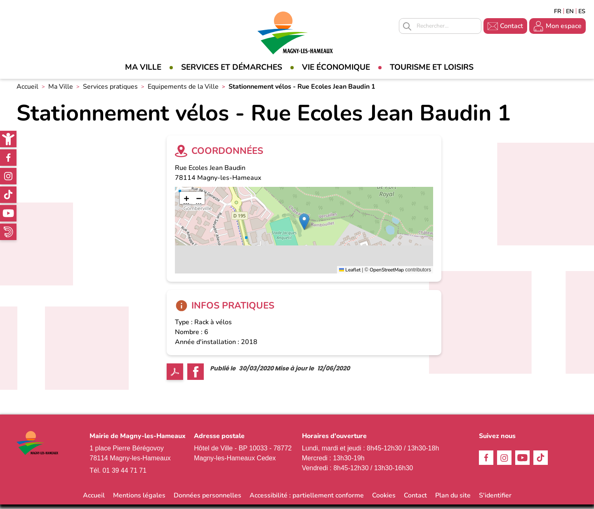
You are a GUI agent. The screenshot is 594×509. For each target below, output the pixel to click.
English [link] (570, 11)
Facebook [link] (8, 157)
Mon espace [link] (564, 26)
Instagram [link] (8, 176)
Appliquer (407, 26)
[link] (8, 139)
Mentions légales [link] (139, 499)
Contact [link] (511, 26)
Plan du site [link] (453, 499)
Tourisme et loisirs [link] (432, 67)
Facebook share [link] (195, 376)
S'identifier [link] (495, 499)
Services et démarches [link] (231, 67)
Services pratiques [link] (110, 91)
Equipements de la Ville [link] (183, 91)
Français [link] (557, 11)
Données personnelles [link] (207, 499)
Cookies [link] (384, 499)
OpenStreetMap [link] (387, 274)
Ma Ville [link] (143, 67)
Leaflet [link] (350, 274)
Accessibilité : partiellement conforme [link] (307, 499)
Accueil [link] (27, 91)
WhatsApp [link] (8, 232)
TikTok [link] (8, 194)
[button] (304, 225)
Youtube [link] (8, 213)
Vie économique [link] (336, 67)
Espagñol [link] (582, 11)
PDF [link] (175, 376)
